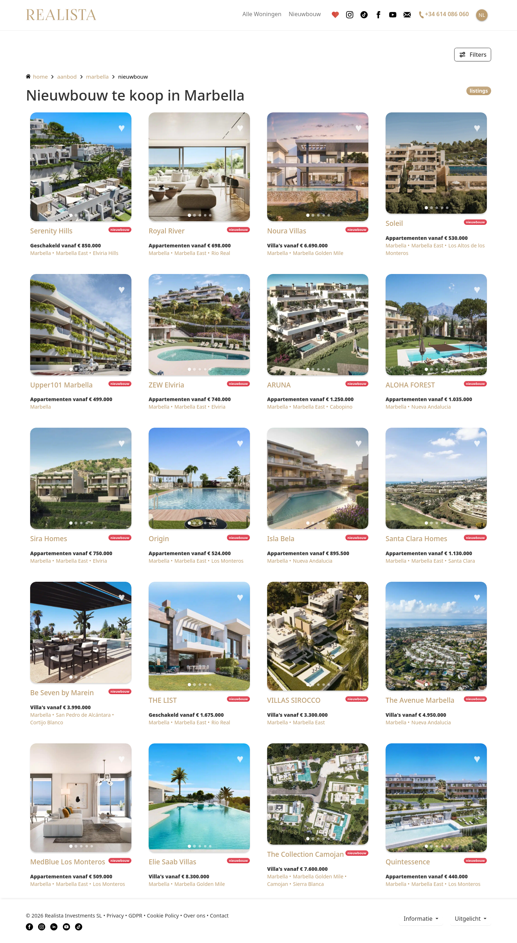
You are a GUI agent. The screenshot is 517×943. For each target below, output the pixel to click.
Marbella (97, 76)
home (37, 76)
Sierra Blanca (308, 884)
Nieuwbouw (305, 14)
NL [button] (482, 14)
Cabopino (341, 406)
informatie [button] (419, 919)
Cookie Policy (163, 915)
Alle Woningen (261, 14)
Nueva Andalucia (431, 406)
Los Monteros (227, 560)
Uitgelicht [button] (468, 919)
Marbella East (72, 253)
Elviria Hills (105, 253)
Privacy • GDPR (125, 915)
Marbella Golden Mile (318, 253)
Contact (219, 915)
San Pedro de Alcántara (83, 714)
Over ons (194, 915)
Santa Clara (461, 560)
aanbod (66, 76)
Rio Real (220, 253)
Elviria (218, 406)
